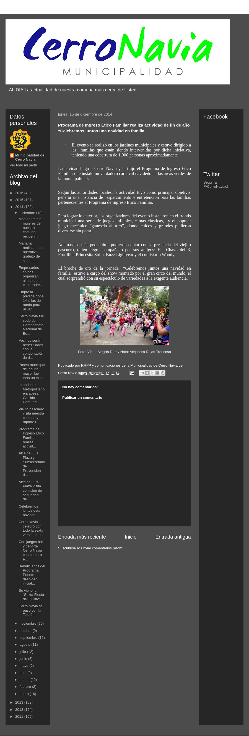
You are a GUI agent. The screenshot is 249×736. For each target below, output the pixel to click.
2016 (19, 193)
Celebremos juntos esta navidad (29, 510)
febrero (26, 686)
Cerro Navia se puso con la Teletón (31, 610)
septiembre (29, 637)
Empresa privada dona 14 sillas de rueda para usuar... (31, 300)
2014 (19, 207)
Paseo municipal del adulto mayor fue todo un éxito (32, 371)
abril (23, 673)
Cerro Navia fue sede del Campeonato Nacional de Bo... (31, 324)
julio (23, 652)
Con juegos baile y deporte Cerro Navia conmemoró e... (32, 550)
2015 (19, 200)
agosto (26, 644)
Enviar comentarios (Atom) (102, 548)
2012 (19, 709)
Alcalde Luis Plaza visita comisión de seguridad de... (30, 490)
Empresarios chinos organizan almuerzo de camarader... (31, 276)
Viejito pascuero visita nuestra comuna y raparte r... (31, 415)
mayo (24, 665)
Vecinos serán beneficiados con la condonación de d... (31, 349)
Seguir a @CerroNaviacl (215, 184)
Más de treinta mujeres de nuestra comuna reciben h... (30, 227)
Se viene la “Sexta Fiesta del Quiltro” (31, 594)
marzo (25, 680)
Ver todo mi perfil (23, 165)
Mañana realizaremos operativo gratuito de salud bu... (31, 252)
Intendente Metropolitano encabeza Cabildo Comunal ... (32, 393)
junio (24, 659)
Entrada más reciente (82, 537)
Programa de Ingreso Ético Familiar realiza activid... (31, 437)
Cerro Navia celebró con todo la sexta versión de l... (31, 528)
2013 (19, 702)
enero (25, 694)
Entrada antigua (173, 537)
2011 (19, 716)
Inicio (130, 537)
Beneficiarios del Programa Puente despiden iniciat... (32, 574)
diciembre (28, 213)
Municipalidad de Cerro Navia (29, 157)
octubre (26, 631)
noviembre (28, 623)
